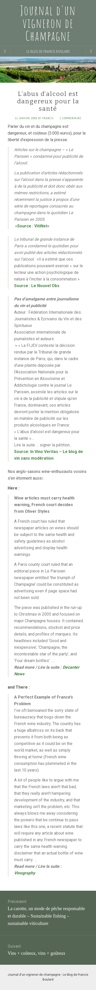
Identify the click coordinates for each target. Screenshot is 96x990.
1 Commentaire (70, 118)
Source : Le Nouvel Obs (36, 285)
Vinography (24, 873)
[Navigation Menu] (91, 51)
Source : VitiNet (32, 226)
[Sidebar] (5, 51)
